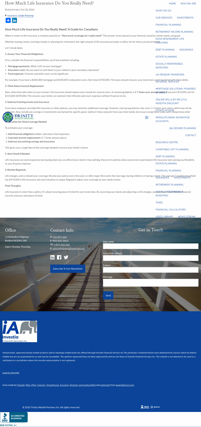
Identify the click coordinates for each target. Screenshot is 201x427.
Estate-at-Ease (165, 110)
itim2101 (74, 385)
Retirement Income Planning (174, 31)
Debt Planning (165, 49)
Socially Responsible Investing (169, 65)
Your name (119, 241)
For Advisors (166, 230)
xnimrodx (105, 385)
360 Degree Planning (182, 128)
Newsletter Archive (169, 223)
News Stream (186, 216)
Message (118, 277)
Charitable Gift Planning (172, 149)
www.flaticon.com (125, 385)
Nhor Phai (31, 385)
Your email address (123, 253)
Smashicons (52, 385)
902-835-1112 (60, 237)
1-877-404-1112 (62, 244)
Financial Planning (168, 24)
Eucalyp (64, 385)
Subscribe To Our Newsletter (68, 268)
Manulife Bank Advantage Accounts (173, 119)
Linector (41, 385)
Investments (185, 17)
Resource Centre (167, 142)
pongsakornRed (87, 385)
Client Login (188, 230)
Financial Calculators (171, 209)
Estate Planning (166, 56)
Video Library (164, 216)
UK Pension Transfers (170, 74)
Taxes (159, 202)
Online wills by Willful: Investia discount (171, 101)
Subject (118, 265)
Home (172, 3)
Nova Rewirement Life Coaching (170, 40)
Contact (190, 135)
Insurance (186, 49)
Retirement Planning (169, 184)
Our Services (164, 17)
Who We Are (188, 3)
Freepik (21, 385)
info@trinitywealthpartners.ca (68, 248)
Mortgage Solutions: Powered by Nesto (176, 90)
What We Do (163, 10)
